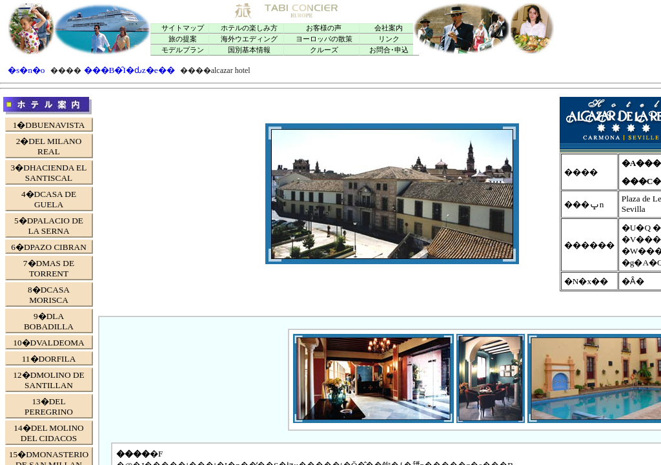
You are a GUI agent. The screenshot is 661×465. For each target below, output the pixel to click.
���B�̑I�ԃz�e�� (129, 70)
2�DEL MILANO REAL (49, 146)
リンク (389, 39)
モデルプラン (182, 50)
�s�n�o (26, 70)
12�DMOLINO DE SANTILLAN (48, 380)
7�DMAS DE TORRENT (48, 268)
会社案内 (388, 28)
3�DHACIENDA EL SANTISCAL (49, 173)
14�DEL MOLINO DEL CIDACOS (48, 433)
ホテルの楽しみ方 (249, 28)
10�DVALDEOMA (49, 342)
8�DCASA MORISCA (49, 295)
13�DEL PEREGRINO (49, 407)
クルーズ (324, 50)
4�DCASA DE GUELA (48, 199)
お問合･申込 (389, 50)
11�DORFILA (49, 359)
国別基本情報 (249, 50)
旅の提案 (182, 39)
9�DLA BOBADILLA (49, 321)
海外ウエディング (249, 39)
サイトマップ (182, 28)
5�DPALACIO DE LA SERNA (48, 226)
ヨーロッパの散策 (324, 39)
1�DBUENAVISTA (49, 125)
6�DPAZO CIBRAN (48, 247)
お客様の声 (323, 28)
